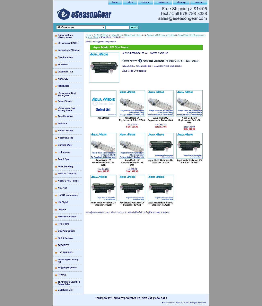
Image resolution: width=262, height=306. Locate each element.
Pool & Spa (63, 159)
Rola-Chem (63, 224)
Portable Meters (65, 116)
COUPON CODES (66, 231)
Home (88, 35)
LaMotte (62, 209)
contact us (163, 2)
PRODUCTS (63, 86)
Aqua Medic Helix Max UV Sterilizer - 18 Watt (189, 161)
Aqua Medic (93, 37)
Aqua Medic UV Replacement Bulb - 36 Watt (103, 162)
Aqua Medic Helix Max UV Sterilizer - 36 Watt (132, 204)
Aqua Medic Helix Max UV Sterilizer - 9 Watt (103, 204)
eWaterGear (116, 35)
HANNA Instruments (68, 195)
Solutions (62, 123)
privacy (145, 2)
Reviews (62, 275)
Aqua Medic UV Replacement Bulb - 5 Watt (132, 119)
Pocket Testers (65, 101)
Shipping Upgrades (67, 267)
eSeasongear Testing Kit (68, 261)
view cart (198, 2)
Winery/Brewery (65, 166)
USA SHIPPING (65, 252)
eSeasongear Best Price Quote (67, 94)
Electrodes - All (65, 72)
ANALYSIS (63, 79)
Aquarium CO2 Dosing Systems (161, 35)
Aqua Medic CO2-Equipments (191, 35)
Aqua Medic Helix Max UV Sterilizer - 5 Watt (160, 161)
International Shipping (69, 50)
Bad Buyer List (65, 290)
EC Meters (63, 64)
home (115, 2)
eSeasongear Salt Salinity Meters (66, 109)
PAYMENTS (63, 245)
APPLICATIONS (101, 35)
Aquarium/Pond (65, 138)
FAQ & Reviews (65, 238)
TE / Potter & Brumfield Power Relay (69, 283)
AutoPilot (62, 188)
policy (130, 2)
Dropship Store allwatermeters (65, 36)
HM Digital (63, 202)
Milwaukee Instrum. (133, 35)
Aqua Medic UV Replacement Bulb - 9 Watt (161, 119)
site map (181, 2)
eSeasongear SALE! (67, 43)
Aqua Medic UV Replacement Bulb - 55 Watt (132, 162)
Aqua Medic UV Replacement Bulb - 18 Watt (189, 120)
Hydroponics (64, 152)
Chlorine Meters (65, 57)
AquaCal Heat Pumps (68, 181)
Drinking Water (65, 145)
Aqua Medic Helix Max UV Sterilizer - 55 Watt (160, 204)
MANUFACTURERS (67, 174)
